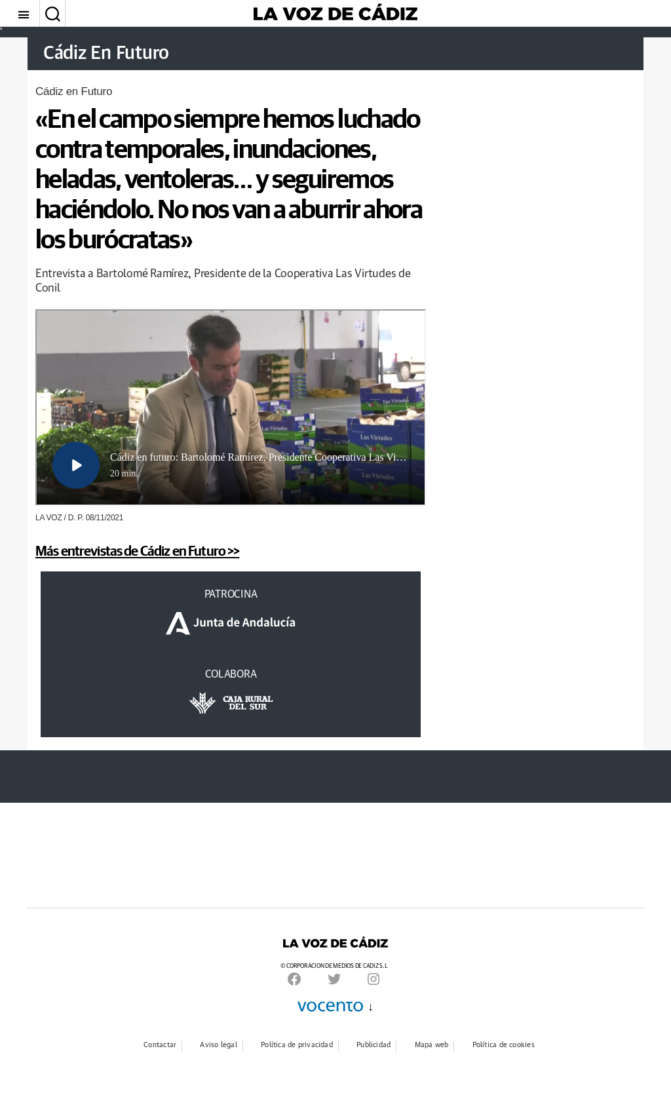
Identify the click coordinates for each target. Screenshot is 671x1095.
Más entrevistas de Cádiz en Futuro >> (137, 550)
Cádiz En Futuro (108, 54)
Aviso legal (218, 1044)
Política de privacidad (297, 1044)
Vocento (330, 1006)
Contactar (160, 1044)
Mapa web (432, 1044)
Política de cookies (503, 1044)
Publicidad (373, 1044)
